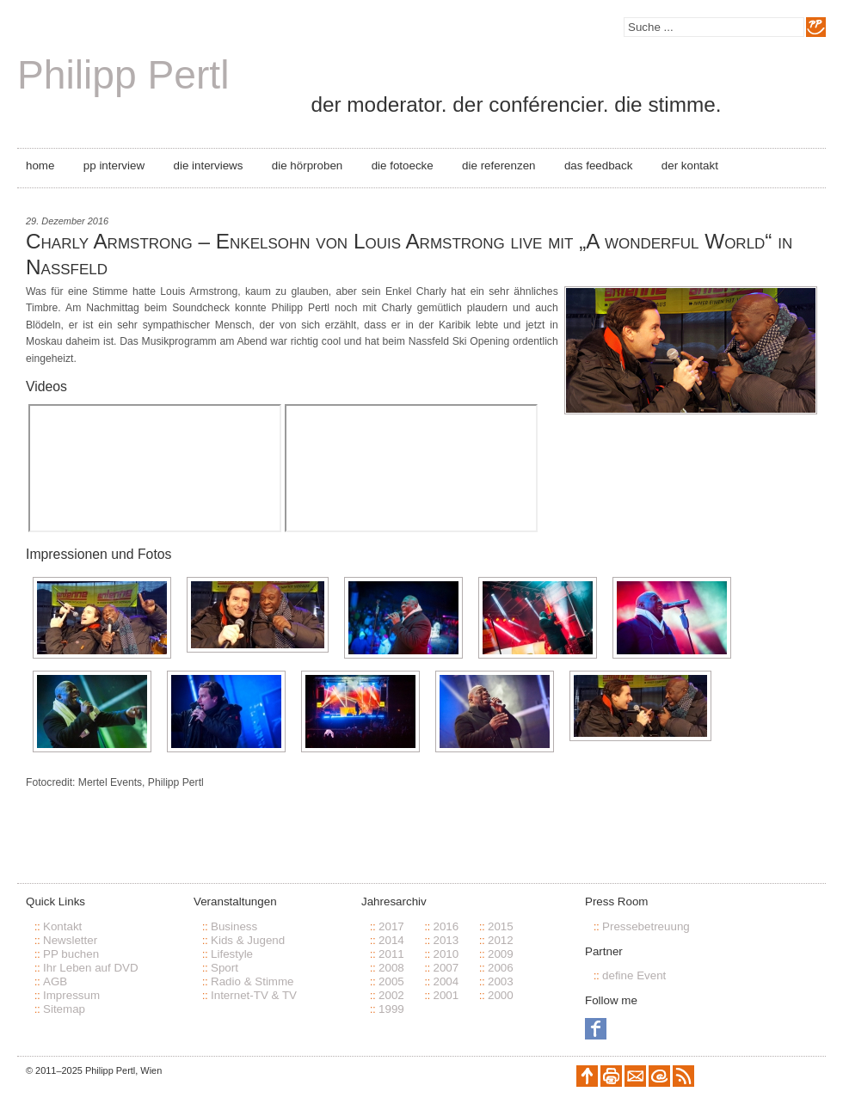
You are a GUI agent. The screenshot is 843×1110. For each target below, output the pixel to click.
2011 (391, 953)
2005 (391, 981)
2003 (501, 981)
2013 (445, 940)
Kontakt (62, 926)
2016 (445, 926)
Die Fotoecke (403, 165)
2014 (391, 940)
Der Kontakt (689, 165)
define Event (634, 975)
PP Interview (114, 165)
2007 (445, 967)
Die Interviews (208, 165)
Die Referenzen (498, 165)
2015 (501, 926)
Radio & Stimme (252, 981)
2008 (391, 967)
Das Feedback (598, 165)
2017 (391, 926)
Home (40, 165)
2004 (445, 981)
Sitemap (64, 1009)
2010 (445, 953)
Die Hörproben (307, 165)
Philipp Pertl (123, 74)
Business (234, 926)
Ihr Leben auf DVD (90, 967)
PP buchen (71, 953)
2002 (391, 995)
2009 (501, 953)
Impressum (71, 995)
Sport (224, 967)
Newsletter (70, 940)
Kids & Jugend (248, 940)
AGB (55, 981)
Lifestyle (232, 953)
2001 (445, 995)
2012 (501, 940)
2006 (501, 967)
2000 (501, 995)
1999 (391, 1009)
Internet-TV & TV (254, 995)
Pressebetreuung (646, 926)
